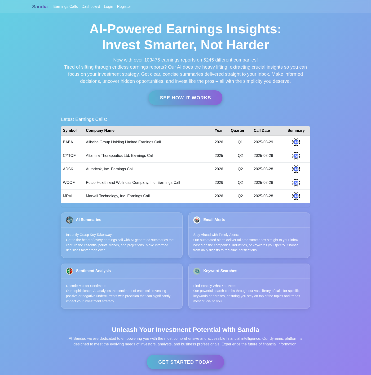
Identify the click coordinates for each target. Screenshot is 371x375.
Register (124, 6)
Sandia (40, 6)
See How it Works (185, 97)
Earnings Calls (65, 6)
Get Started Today (185, 362)
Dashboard (91, 6)
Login (108, 6)
